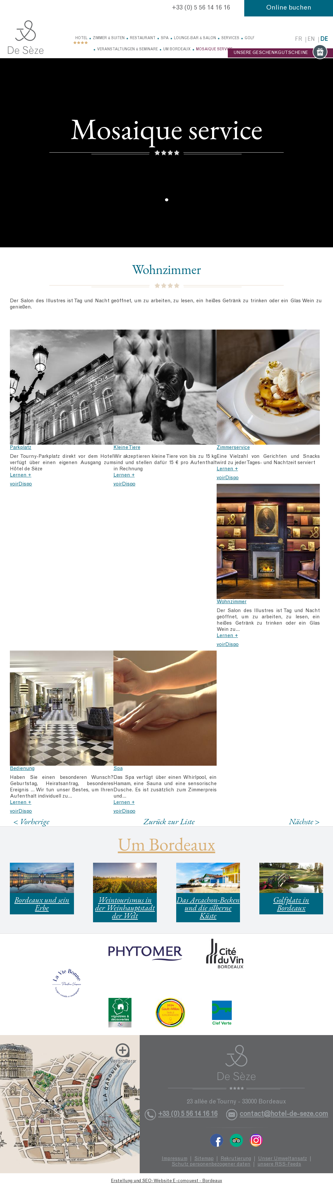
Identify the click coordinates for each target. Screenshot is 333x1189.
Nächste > (304, 821)
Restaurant (142, 38)
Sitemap (204, 1158)
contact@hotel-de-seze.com (284, 1114)
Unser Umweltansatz (282, 1158)
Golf (249, 38)
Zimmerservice (233, 447)
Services (230, 38)
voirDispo (21, 484)
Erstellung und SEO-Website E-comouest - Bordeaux (166, 1181)
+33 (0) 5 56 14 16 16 (201, 8)
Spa (165, 38)
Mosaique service (214, 49)
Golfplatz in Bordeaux (291, 904)
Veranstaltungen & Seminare (127, 49)
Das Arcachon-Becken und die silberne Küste (208, 908)
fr (298, 39)
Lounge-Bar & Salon (195, 38)
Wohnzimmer (232, 602)
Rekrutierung (236, 1158)
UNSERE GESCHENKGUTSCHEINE (280, 53)
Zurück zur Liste (169, 821)
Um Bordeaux (177, 49)
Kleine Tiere (126, 447)
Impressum (174, 1158)
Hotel (81, 38)
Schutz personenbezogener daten (211, 1164)
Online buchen (288, 8)
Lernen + (20, 475)
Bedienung (22, 768)
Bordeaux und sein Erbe (41, 904)
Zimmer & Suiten (109, 38)
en (311, 39)
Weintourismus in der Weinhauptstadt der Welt (125, 908)
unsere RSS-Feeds (279, 1164)
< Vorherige (31, 821)
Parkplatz (20, 447)
